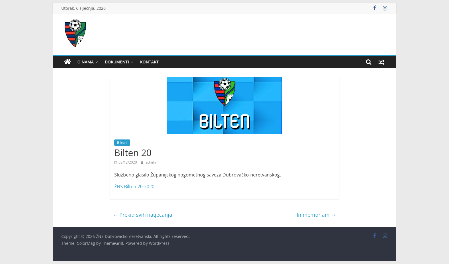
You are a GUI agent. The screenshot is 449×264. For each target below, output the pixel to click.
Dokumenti (117, 62)
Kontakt (149, 62)
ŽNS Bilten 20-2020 (134, 186)
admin (151, 162)
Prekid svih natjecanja (142, 214)
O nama (85, 62)
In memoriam (316, 214)
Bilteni (122, 142)
